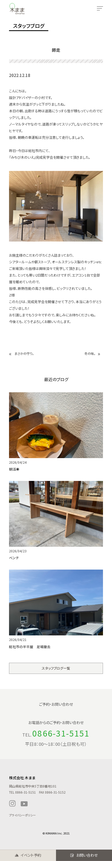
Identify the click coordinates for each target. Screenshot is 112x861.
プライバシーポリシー (22, 815)
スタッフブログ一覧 (56, 668)
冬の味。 (90, 353)
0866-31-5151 (60, 733)
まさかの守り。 (24, 353)
